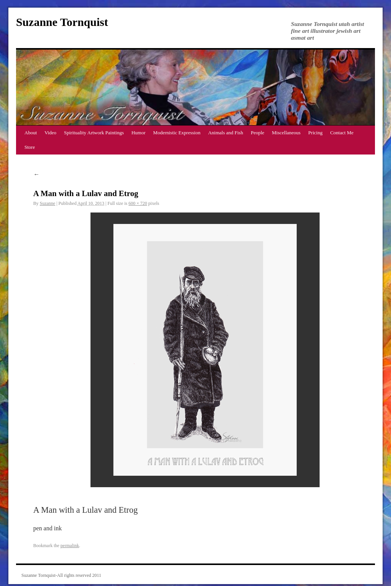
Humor (138, 132)
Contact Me (342, 132)
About (30, 132)
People (257, 132)
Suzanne (47, 203)
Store (29, 147)
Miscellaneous (286, 132)
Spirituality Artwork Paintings (94, 132)
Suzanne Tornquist (62, 22)
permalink (69, 545)
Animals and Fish (225, 132)
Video (51, 132)
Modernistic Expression (176, 132)
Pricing (315, 132)
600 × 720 (138, 203)
